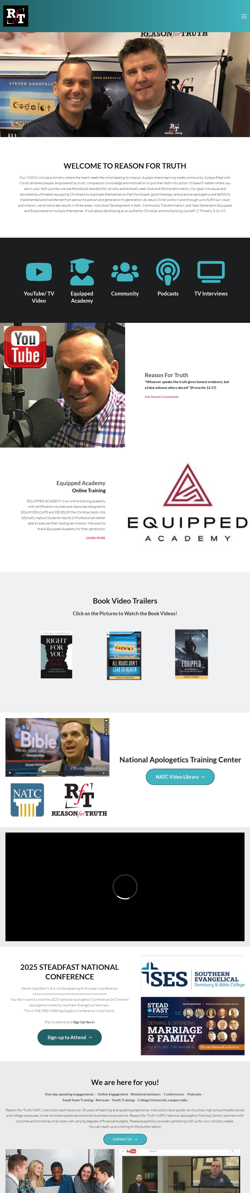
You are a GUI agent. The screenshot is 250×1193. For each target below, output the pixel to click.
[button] (244, 16)
